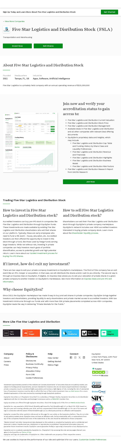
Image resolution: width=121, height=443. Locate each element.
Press (6, 365)
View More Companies (15, 21)
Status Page (53, 365)
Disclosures (31, 361)
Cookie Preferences (34, 378)
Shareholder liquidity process (85, 233)
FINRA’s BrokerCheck (77, 403)
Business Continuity (34, 364)
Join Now (90, 182)
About (6, 358)
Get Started (109, 12)
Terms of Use (26, 432)
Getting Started (54, 361)
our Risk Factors (74, 391)
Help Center (53, 358)
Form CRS (30, 374)
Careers (7, 361)
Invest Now (17, 46)
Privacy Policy (32, 367)
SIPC (57, 399)
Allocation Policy (33, 371)
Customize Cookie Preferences (92, 439)
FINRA (54, 399)
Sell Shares (48, 46)
